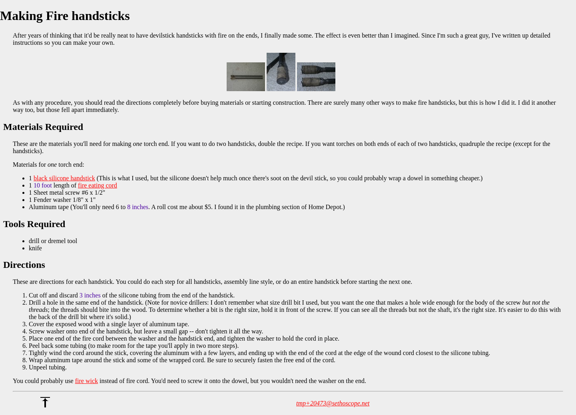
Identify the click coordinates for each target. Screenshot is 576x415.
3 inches (90, 295)
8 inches (137, 207)
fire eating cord (97, 185)
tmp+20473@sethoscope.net (332, 403)
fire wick (86, 380)
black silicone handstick (64, 178)
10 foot (43, 185)
